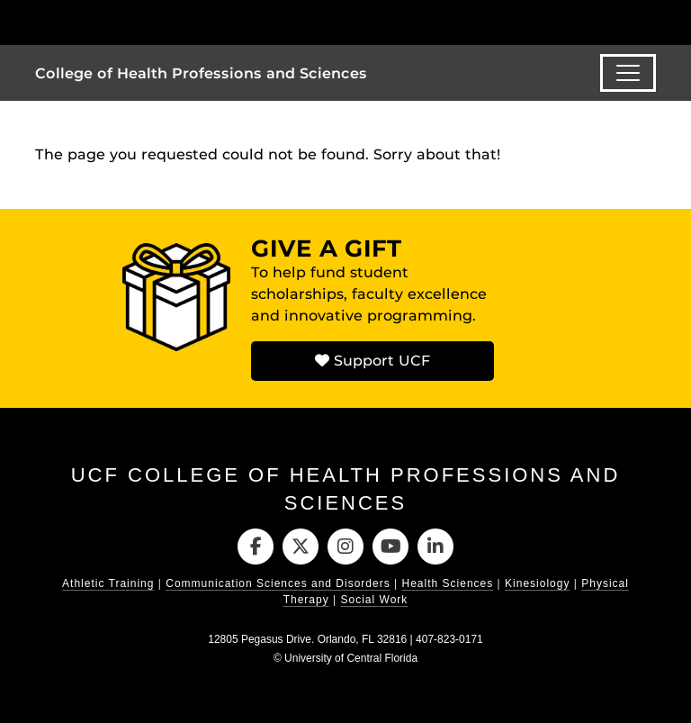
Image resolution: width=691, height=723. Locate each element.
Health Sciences (448, 583)
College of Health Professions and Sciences (201, 73)
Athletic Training (108, 583)
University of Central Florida (350, 658)
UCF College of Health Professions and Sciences (346, 489)
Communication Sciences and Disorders (278, 583)
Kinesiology (537, 583)
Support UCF (372, 360)
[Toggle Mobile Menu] (651, 21)
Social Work (374, 599)
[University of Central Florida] (155, 22)
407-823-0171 (449, 639)
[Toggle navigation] (628, 73)
